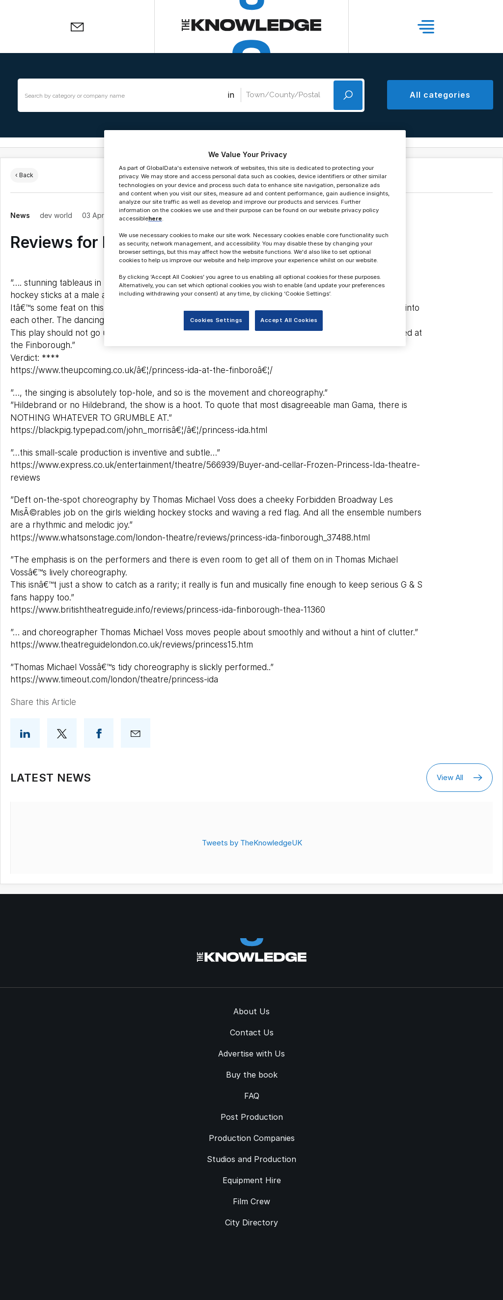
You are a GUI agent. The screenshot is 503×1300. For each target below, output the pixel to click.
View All (459, 777)
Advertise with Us (251, 1053)
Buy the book (252, 1075)
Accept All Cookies (288, 320)
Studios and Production (251, 1159)
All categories (440, 95)
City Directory (251, 1222)
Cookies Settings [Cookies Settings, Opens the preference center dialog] (216, 320)
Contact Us (252, 1032)
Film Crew (251, 1201)
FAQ (251, 1096)
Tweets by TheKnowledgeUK (252, 842)
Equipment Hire (252, 1180)
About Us (251, 1011)
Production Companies (252, 1138)
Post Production (252, 1117)
